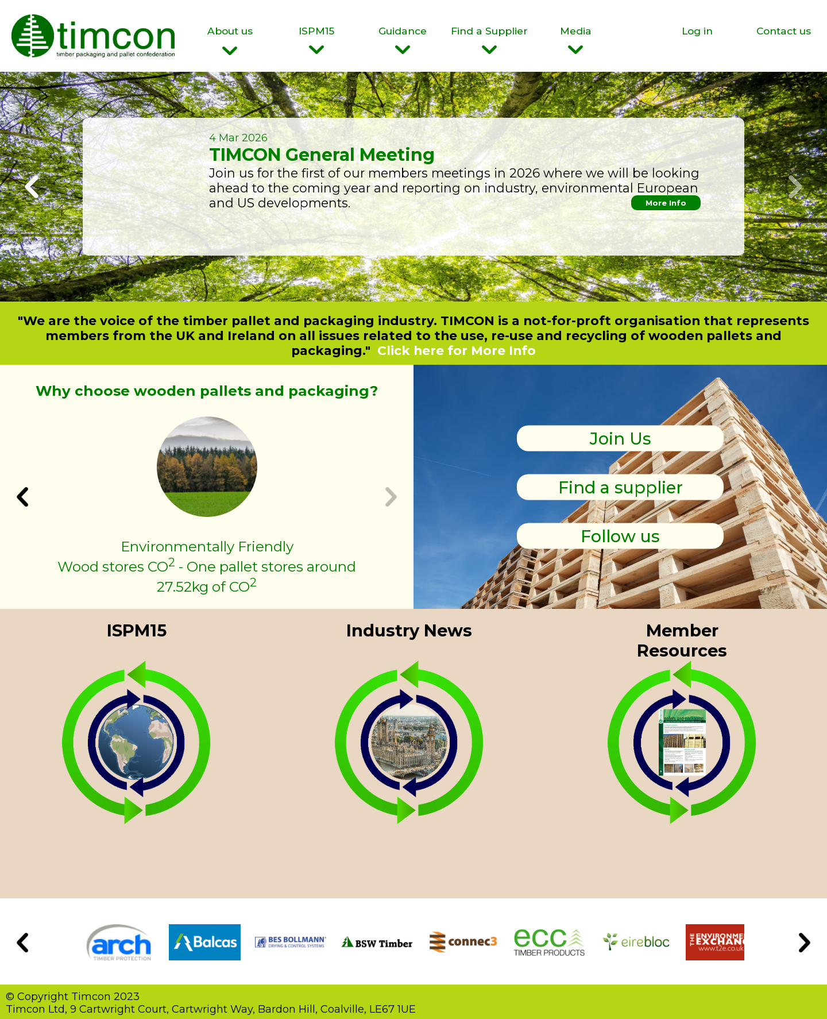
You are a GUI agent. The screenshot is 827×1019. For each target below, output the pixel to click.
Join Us (620, 438)
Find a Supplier (489, 39)
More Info (666, 202)
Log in (697, 31)
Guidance (403, 39)
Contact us (783, 31)
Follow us (620, 536)
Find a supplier (620, 487)
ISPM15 (316, 39)
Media (575, 39)
